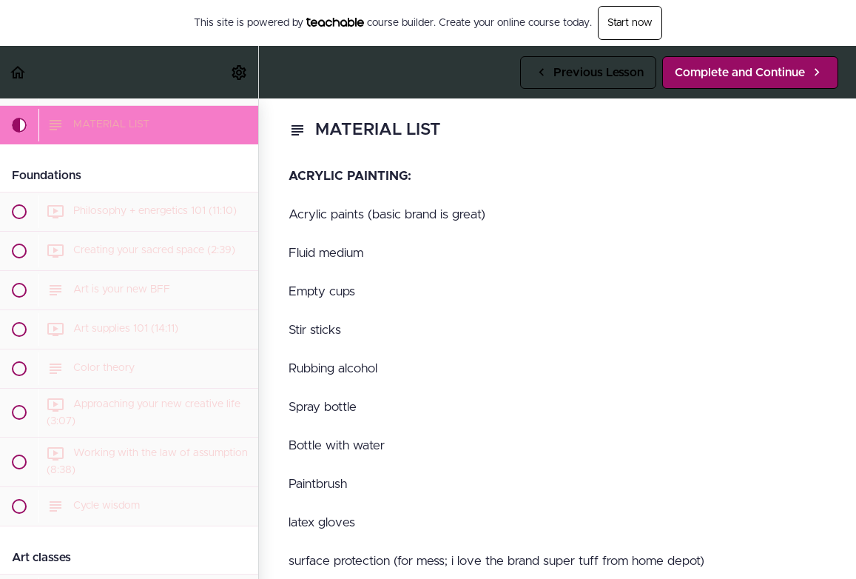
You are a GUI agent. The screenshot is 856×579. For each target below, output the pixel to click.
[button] (18, 72)
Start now (630, 23)
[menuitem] (239, 72)
